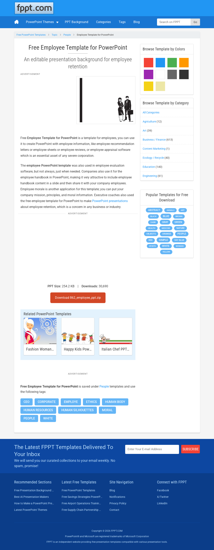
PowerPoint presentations (110, 201)
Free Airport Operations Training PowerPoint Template (82, 503)
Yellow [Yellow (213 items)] (166, 251)
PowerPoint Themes (40, 22)
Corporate (47, 402)
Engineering (150, 175)
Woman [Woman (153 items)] (180, 246)
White (48, 418)
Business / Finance (154, 139)
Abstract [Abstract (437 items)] (154, 210)
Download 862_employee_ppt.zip (78, 298)
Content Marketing (154, 148)
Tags (122, 22)
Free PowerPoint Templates (31, 34)
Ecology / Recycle (153, 157)
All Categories (151, 112)
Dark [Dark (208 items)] (153, 222)
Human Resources (38, 410)
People (67, 34)
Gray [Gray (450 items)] (165, 222)
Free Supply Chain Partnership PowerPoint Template (82, 509)
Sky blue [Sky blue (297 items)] (179, 240)
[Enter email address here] (152, 449)
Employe (71, 402)
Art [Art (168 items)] (183, 210)
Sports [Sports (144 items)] (152, 246)
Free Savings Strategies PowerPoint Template (82, 496)
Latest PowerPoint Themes (30, 509)
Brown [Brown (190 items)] (178, 216)
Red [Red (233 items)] (150, 240)
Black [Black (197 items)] (153, 216)
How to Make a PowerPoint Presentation (34, 503)
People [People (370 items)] (181, 233)
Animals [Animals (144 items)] (170, 210)
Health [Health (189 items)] (151, 228)
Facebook (163, 490)
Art (144, 130)
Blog (136, 22)
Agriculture (149, 121)
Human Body (115, 402)
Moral (107, 410)
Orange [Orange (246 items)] (166, 234)
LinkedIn (162, 503)
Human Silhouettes (77, 410)
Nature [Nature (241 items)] (180, 228)
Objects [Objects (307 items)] (151, 234)
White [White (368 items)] (165, 246)
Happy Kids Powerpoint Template (90, 349)
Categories (103, 22)
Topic (54, 34)
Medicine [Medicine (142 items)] (166, 228)
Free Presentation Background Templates (34, 490)
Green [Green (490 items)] (178, 222)
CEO (26, 402)
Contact (114, 509)
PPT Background (76, 22)
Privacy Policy (117, 503)
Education (149, 166)
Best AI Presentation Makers (31, 496)
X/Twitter (163, 496)
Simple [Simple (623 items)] (163, 239)
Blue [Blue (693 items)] (166, 216)
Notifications (117, 496)
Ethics (91, 402)
